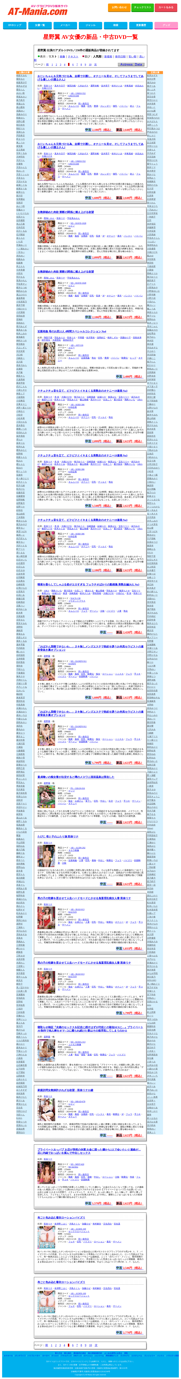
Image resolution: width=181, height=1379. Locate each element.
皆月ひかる (152, 966)
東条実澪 (20, 697)
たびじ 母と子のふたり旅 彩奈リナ (57, 836)
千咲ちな (20, 669)
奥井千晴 (20, 305)
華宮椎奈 (20, 344)
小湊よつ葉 (152, 475)
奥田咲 (150, 263)
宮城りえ (151, 991)
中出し (103, 801)
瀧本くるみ (21, 641)
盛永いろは (21, 715)
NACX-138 (75, 598)
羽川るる (20, 277)
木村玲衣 (151, 393)
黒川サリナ (95, 399)
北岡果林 (151, 372)
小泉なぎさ (21, 390)
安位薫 (150, 1058)
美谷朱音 (151, 948)
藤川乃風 (20, 849)
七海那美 (20, 754)
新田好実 (20, 775)
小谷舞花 (20, 400)
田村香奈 (20, 662)
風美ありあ (21, 330)
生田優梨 (20, 220)
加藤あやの (152, 330)
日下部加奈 (152, 400)
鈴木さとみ (117, 85)
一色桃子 (151, 217)
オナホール (8, 1356)
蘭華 (149, 1115)
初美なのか (21, 796)
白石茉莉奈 (152, 563)
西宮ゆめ (151, 754)
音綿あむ (20, 323)
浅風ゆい (20, 111)
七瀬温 (19, 747)
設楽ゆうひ (152, 542)
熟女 (94, 358)
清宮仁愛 (151, 397)
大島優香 (151, 248)
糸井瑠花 (151, 224)
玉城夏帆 (151, 644)
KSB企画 (72, 407)
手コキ (137, 674)
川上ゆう (151, 351)
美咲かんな (152, 927)
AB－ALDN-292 (78, 847)
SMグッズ (77, 1356)
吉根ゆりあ (152, 1107)
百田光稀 (151, 1030)
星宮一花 (151, 885)
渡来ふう (151, 1132)
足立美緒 (20, 149)
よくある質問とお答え (113, 1353)
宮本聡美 (20, 1005)
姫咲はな (151, 832)
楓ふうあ (151, 309)
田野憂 (150, 641)
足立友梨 (151, 142)
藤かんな (151, 853)
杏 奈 (56, 397)
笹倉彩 (19, 475)
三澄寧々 (20, 966)
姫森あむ (20, 839)
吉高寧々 (151, 1100)
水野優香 (151, 938)
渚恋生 (19, 726)
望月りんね (21, 977)
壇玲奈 (19, 666)
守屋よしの (21, 1051)
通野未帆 (94, 85)
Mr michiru (73, 1167)
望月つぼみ (152, 1019)
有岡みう (151, 178)
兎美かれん (21, 280)
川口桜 (19, 354)
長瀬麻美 (151, 701)
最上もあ (20, 1023)
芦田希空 (20, 135)
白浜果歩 (20, 581)
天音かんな (21, 167)
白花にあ (20, 595)
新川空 (19, 195)
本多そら (20, 885)
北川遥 (19, 362)
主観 (102, 611)
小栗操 (150, 270)
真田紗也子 (68, 340)
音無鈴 (19, 319)
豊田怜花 (20, 701)
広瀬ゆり (151, 842)
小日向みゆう (153, 468)
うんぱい (151, 241)
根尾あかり (152, 768)
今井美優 (20, 270)
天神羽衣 (20, 157)
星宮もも (20, 874)
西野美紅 (20, 772)
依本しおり (152, 1111)
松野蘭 (19, 917)
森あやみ (151, 1040)
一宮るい (20, 252)
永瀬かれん (21, 708)
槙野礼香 (20, 892)
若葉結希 (20, 1129)
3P (103, 236)
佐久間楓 (151, 489)
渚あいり (151, 719)
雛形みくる (21, 828)
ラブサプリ (125, 1356)
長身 (98, 236)
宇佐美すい (21, 284)
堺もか (19, 439)
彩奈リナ (48, 85)
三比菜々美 (21, 991)
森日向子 (151, 1047)
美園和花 (151, 945)
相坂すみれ (21, 75)
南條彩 (150, 743)
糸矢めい (20, 256)
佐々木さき (152, 514)
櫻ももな (20, 464)
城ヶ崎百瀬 (21, 556)
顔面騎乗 (83, 676)
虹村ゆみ (151, 757)
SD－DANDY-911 (79, 661)
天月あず (151, 153)
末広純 (150, 584)
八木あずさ (83, 85)
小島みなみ (152, 450)
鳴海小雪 (20, 757)
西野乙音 (20, 768)
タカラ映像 (73, 850)
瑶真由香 (20, 825)
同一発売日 (83, 103)
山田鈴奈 (20, 1076)
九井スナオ (152, 443)
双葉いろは (152, 860)
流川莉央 (151, 1125)
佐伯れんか (21, 432)
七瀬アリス (152, 736)
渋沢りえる (21, 545)
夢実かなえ (21, 1104)
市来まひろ (152, 206)
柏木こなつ (152, 323)
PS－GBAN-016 (78, 788)
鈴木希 (19, 613)
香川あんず (21, 326)
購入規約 (67, 1353)
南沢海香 (151, 970)
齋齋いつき (21, 429)
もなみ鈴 (151, 1023)
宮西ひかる (152, 1001)
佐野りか (20, 507)
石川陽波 (20, 234)
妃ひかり (151, 365)
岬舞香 (19, 952)
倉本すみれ (152, 415)
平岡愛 (81, 337)
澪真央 (19, 938)
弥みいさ (20, 171)
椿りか (150, 662)
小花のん (120, 593)
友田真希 (151, 694)
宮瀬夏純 (20, 994)
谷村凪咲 (20, 655)
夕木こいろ (152, 1076)
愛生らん (20, 89)
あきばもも (152, 121)
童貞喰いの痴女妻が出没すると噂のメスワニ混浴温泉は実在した (75, 777)
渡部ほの (20, 1132)
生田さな (20, 217)
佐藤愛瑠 (20, 496)
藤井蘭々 (151, 849)
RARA (19, 1118)
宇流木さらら (153, 238)
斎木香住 (20, 425)
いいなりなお (22, 213)
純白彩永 (20, 902)
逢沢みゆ (151, 82)
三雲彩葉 (20, 945)
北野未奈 (151, 376)
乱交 (111, 801)
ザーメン (66, 108)
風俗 (77, 236)
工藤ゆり (151, 404)
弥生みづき (152, 1072)
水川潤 (150, 934)
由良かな (151, 1093)
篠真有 (150, 545)
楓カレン (151, 305)
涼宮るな (20, 620)
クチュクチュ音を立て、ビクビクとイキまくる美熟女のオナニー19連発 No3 (82, 390)
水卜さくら (152, 920)
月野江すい (152, 651)
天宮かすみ (21, 181)
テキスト (73, 56)
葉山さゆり (152, 807)
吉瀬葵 (19, 369)
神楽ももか (152, 312)
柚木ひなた (21, 1097)
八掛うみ (151, 1061)
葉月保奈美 (21, 793)
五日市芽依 (152, 213)
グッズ (166, 25)
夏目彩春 (151, 722)
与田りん (20, 1115)
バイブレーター (34, 1356)
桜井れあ (20, 446)
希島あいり (152, 369)
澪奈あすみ (21, 934)
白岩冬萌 (20, 574)
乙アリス (151, 284)
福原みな (151, 846)
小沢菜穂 (20, 312)
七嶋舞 (150, 733)
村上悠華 (151, 1012)
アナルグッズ (66, 1356)
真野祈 (19, 924)
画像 (62, 56)
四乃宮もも (21, 538)
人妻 (119, 611)
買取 (126, 1353)
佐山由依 (20, 514)
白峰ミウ (151, 577)
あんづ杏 (20, 206)
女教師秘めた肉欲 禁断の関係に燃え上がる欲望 (65, 212)
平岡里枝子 (152, 835)
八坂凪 (19, 1058)
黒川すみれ (152, 425)
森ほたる (89, 590)
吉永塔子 (151, 1104)
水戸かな (151, 959)
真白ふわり (152, 895)
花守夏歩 (151, 800)
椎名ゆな (151, 535)
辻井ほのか (152, 659)
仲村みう (151, 712)
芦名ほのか (152, 132)
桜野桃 (19, 453)
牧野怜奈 (20, 895)
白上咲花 (151, 567)
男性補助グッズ (112, 1356)
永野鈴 (150, 704)
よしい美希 (152, 1097)
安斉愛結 (20, 199)
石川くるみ (21, 231)
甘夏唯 (19, 164)
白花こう (107, 399)
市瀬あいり (21, 245)
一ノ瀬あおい (22, 248)
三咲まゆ (20, 955)
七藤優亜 (20, 750)
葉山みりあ (21, 818)
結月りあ (151, 1086)
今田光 (19, 273)
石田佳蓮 (151, 192)
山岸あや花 (152, 1065)
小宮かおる (21, 422)
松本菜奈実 (152, 909)
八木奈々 (151, 1051)
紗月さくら (21, 482)
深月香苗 (20, 973)
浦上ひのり (21, 294)
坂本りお (20, 443)
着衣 (119, 236)
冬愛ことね (152, 673)
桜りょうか (21, 471)
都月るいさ (152, 683)
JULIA (150, 552)
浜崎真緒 (91, 397)
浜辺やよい (21, 807)
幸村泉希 (20, 1093)
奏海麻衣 (20, 337)
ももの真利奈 (22, 1040)
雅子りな (151, 316)
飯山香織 (84, 399)
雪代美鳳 (151, 1079)
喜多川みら (21, 365)
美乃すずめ (152, 987)
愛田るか (20, 79)
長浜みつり (152, 708)
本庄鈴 (150, 888)
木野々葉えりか (23, 408)
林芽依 (19, 814)
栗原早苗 (20, 383)
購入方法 (58, 1353)
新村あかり (152, 747)
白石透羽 (20, 563)
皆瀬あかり (152, 963)
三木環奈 (20, 517)
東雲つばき (21, 531)
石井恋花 (20, 227)
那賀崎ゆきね (153, 697)
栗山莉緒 (151, 418)
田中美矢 (46, 340)
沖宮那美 (151, 259)
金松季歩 (151, 333)
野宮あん (20, 782)
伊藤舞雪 (151, 227)
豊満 (96, 106)
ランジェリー (149, 1356)
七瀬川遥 (20, 743)
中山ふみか (152, 715)
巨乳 (89, 106)
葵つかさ (151, 93)
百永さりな (152, 1033)
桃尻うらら (21, 1037)
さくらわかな (153, 507)
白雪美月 (20, 591)
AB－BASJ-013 (77, 909)
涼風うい (20, 605)
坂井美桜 (20, 436)
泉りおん (151, 202)
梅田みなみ (21, 291)
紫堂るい (20, 528)
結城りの (101, 397)
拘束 (132, 1177)
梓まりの (20, 139)
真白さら (20, 906)
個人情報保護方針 (95, 1353)
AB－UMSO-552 (78, 93)
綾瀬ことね (21, 185)
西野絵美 (151, 750)
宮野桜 (19, 1001)
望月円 (19, 1026)
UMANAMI (73, 96)
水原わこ (20, 963)
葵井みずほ (21, 86)
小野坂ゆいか (153, 291)
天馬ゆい (151, 669)
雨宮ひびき (152, 160)
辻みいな (20, 690)
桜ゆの (19, 468)
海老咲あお (152, 245)
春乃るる (151, 814)
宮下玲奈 (151, 994)
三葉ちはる (152, 955)
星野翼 (47, 656)
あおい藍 (20, 93)
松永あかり (21, 913)
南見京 (19, 980)
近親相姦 (85, 358)
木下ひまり (152, 383)
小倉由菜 (151, 266)
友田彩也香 (152, 690)
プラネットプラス (76, 601)
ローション (107, 674)
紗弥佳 (19, 510)
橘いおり (20, 651)
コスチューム (137, 1356)
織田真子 (151, 280)
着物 (94, 860)
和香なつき (21, 1122)
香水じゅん (152, 326)
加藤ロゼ (86, 1224)
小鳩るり (20, 411)
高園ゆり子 (125, 337)
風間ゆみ (151, 319)
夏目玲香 (20, 740)
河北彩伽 (151, 354)
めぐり (150, 1016)
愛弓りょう (152, 164)
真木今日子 (59, 85)
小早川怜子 (152, 464)
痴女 (98, 674)
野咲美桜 (97, 593)
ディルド (102, 417)
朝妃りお (20, 128)
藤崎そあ (20, 853)
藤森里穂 (151, 856)
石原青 (150, 195)
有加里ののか (153, 118)
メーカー (65, 25)
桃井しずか (112, 337)
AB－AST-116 (77, 345)
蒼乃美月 (20, 100)
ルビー (71, 347)
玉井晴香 (20, 659)
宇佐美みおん (73, 218)
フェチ (71, 1241)
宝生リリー (124, 397)
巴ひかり (151, 687)
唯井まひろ (152, 623)
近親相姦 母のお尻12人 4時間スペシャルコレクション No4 (71, 331)
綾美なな (20, 192)
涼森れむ (151, 598)
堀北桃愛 (20, 878)
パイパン (123, 106)
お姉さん (79, 801)
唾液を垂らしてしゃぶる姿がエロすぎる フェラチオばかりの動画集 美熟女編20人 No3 (88, 584)
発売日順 (120, 56)
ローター (45, 1356)
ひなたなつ (152, 821)
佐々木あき (152, 510)
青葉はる (20, 104)
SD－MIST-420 (77, 1164)
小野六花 (151, 298)
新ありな (151, 174)
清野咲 (19, 627)
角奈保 (150, 605)
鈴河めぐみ (21, 609)
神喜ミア (20, 393)
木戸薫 (19, 372)
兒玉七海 (151, 461)
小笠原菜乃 (21, 301)
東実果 (19, 146)
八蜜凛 (150, 786)
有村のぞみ (152, 185)
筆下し (88, 801)
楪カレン (151, 1083)
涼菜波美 (20, 616)
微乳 (115, 106)
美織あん (20, 941)
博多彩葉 (20, 786)
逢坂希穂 (20, 298)
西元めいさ (152, 761)
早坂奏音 (20, 811)
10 (90, 64)
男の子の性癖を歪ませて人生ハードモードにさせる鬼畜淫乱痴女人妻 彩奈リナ (84, 898)
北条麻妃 (151, 874)
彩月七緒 (20, 485)
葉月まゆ (151, 789)
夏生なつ (20, 733)
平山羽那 (20, 842)
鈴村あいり (152, 595)
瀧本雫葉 (20, 644)
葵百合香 (151, 96)
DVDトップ (14, 25)
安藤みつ (20, 210)
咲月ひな (20, 489)
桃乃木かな (152, 1037)
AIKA (139, 399)
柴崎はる (151, 549)
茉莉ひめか (21, 920)
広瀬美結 (151, 839)
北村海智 (151, 379)
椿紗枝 (19, 694)
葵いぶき (151, 89)
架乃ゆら (151, 337)
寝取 (83, 1054)
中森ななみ (21, 719)
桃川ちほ (20, 1030)
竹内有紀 (151, 616)
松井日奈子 (152, 899)
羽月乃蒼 (151, 811)
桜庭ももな (21, 457)
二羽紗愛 (151, 867)
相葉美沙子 (21, 82)
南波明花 (20, 761)
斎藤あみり (152, 478)
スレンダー (105, 106)
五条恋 (150, 453)
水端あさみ (152, 941)
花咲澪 (19, 800)
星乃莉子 (151, 881)
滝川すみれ (152, 613)
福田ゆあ (20, 846)
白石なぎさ (152, 560)
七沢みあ (151, 729)
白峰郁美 (20, 584)
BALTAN (72, 912)
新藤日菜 (20, 598)
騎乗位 (124, 358)
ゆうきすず (21, 1090)
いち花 (19, 241)
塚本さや (20, 676)
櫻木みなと (21, 450)
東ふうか (20, 142)
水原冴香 (20, 959)
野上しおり (21, 779)
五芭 (149, 220)
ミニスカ (119, 674)
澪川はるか (21, 931)
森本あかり (21, 1047)
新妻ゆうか (21, 765)
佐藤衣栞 (20, 492)
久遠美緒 (20, 379)
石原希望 (151, 199)
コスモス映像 (74, 1044)
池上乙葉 (20, 224)
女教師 (84, 236)
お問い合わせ (119, 7)
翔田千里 (48, 337)
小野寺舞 (151, 294)
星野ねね (20, 867)
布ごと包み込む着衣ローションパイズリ (61, 1217)
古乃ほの (151, 871)
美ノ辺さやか (22, 987)
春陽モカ (151, 818)
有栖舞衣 (151, 181)
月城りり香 (21, 683)
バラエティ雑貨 (173, 1356)
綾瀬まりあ (21, 188)
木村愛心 (151, 390)
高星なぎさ (21, 637)
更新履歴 (141, 25)
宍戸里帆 (151, 538)
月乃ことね (21, 687)
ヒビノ (71, 226)
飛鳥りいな (129, 399)
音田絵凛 (20, 316)
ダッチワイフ (20, 1356)
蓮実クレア (152, 779)
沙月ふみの (152, 521)
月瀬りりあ (152, 648)
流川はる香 (152, 1122)
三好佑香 (20, 1012)
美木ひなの (152, 924)
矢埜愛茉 (20, 1061)
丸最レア (151, 913)
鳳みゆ (150, 256)
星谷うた (20, 860)
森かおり (20, 1044)
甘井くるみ (21, 153)
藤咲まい (20, 856)
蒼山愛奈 (20, 107)
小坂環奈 (20, 397)
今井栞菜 (151, 231)
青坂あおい (21, 96)
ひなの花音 (21, 832)
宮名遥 (117, 1224)
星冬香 (19, 871)
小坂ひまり (152, 446)
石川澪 (150, 188)
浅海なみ (20, 132)
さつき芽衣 (152, 524)
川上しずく (21, 347)
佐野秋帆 (20, 499)
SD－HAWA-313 (78, 1042)
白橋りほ (151, 574)
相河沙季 (151, 79)
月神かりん (21, 680)
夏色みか (20, 729)
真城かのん (21, 899)
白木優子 (151, 570)
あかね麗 (151, 111)
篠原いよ (20, 535)
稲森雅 (19, 263)
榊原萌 (150, 485)
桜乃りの (151, 492)
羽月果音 (20, 789)
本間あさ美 (21, 888)
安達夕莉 (151, 139)
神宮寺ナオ (152, 581)
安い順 (132, 56)
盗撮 (89, 1054)
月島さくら (74, 1224)
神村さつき (21, 340)
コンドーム (99, 1356)
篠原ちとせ (47, 399)
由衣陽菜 (20, 1083)
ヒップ (133, 358)
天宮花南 (151, 157)
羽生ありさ (59, 337)
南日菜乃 (151, 977)
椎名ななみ (21, 521)
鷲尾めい (151, 1129)
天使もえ (151, 149)
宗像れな (20, 1016)
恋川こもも (21, 386)
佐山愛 (150, 528)
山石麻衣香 (21, 1065)
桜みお (19, 461)
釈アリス (20, 549)
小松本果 (20, 418)
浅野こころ (152, 125)
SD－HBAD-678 (78, 1101)
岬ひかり (20, 948)
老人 (132, 106)
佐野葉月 (20, 503)
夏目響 (150, 726)
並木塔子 (105, 85)
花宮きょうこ (153, 796)
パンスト (128, 236)
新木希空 (151, 171)
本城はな (20, 881)
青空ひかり (152, 100)
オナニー (111, 236)
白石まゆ (20, 570)
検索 (115, 25)
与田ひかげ (21, 1111)
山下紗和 (20, 1069)
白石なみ (20, 567)
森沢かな (151, 1044)
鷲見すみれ (21, 623)
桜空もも (151, 503)
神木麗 (150, 344)
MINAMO (151, 980)
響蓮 (18, 835)
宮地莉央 (20, 998)
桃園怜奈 (151, 1026)
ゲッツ (71, 791)
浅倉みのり (21, 114)
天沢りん (20, 160)
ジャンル (90, 25)
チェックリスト (142, 7)
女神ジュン (21, 1019)
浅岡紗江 (101, 337)
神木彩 (150, 340)
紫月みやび (21, 524)
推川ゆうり (79, 397)
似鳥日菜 (151, 765)
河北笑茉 (20, 351)
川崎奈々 (20, 358)
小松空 (19, 415)
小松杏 (150, 471)
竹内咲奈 (20, 648)
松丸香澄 (151, 902)
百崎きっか (21, 1033)
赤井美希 (151, 104)
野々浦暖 (151, 775)
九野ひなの (152, 408)
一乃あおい (152, 210)
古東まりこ (21, 404)
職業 (83, 106)
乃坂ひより (152, 772)
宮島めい (151, 998)
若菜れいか (21, 1125)
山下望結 (20, 1072)
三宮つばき (152, 531)
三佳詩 (19, 1008)
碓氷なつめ (21, 287)
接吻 (89, 1177)
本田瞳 (150, 892)
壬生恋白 (107, 1224)
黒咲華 (150, 432)
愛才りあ (151, 86)
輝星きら (20, 376)
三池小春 (151, 917)
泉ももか (20, 238)
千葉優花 (20, 673)
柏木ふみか (21, 333)
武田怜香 (151, 620)
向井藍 (150, 1008)
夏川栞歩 (118, 399)
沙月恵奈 (151, 517)
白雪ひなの (21, 588)
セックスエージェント (79, 1231)
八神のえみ (21, 1054)
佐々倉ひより (22, 478)
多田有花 (151, 627)
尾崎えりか (152, 273)
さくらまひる (153, 499)
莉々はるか (152, 1118)
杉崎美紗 (20, 602)
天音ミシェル (22, 174)
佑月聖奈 (90, 337)
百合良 (19, 1107)
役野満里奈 (152, 1054)
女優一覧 (40, 25)
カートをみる (166, 7)
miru (149, 1005)
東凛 (65, 593)
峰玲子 (19, 984)
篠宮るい (20, 542)
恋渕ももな (152, 439)
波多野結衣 (152, 782)
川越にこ (151, 358)
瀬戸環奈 (151, 609)
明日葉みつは (153, 128)
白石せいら (21, 560)
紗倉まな (151, 496)
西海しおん (49, 218)
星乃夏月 (151, 878)
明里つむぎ (152, 114)
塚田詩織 (71, 85)
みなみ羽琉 (152, 973)
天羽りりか (152, 146)
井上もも (20, 266)
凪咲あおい (21, 722)
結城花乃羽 (21, 1086)
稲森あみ (20, 259)
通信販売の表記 (80, 1353)
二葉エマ (151, 864)
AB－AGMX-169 (78, 1229)
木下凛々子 (152, 386)
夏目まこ (20, 736)
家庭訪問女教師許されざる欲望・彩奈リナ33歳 (65, 1090)
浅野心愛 (20, 121)
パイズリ (111, 611)
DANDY (72, 663)
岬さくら (151, 931)
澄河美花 (151, 602)
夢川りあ (20, 1100)
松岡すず (20, 909)
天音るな (20, 178)
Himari (150, 828)
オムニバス (73, 106)
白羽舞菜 (20, 577)
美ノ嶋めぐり (153, 984)
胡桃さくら (152, 422)
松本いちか (152, 906)
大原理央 (56, 340)
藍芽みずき (152, 75)
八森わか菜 (152, 1069)
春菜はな (112, 397)
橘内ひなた (152, 634)
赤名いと (151, 107)
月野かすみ (152, 655)
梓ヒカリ (151, 135)
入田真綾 (151, 234)
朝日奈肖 (20, 125)
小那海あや (152, 287)
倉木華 (150, 411)
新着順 (108, 56)
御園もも (20, 970)
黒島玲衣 (151, 436)
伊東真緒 (128, 85)
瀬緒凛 (19, 630)
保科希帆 (20, 864)
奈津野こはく (60, 1224)
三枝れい (151, 482)
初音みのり (152, 793)
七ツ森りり (152, 740)
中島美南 (20, 704)
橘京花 (150, 630)
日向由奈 (151, 825)
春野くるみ (21, 821)
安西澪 (19, 202)
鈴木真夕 (151, 588)
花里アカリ (21, 803)
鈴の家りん (152, 591)
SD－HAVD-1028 (78, 223)
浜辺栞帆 (151, 803)
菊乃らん (151, 362)
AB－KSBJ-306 (77, 404)
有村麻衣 (97, 1224)
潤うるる (20, 552)
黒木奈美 (151, 429)
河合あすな (152, 347)
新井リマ (151, 167)
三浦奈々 (20, 927)
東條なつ (151, 676)
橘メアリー (152, 637)
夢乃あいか (152, 1090)
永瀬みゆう (21, 712)
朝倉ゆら (20, 118)
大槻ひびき (47, 88)
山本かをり (21, 1079)
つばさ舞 (151, 666)
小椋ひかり (21, 309)
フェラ (84, 611)
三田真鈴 (151, 952)
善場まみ (20, 634)
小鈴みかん (152, 457)
